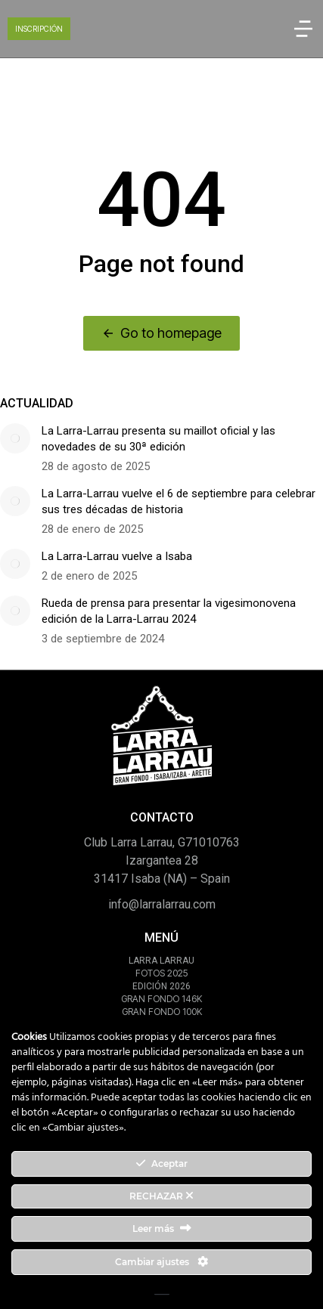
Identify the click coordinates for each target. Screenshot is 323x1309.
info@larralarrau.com (162, 904)
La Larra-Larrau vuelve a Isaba (117, 556)
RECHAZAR (161, 1196)
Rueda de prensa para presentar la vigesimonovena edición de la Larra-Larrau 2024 (169, 611)
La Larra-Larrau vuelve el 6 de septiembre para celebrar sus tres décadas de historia (178, 501)
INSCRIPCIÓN (39, 28)
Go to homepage (161, 333)
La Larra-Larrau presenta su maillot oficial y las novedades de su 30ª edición (158, 438)
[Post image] (15, 438)
